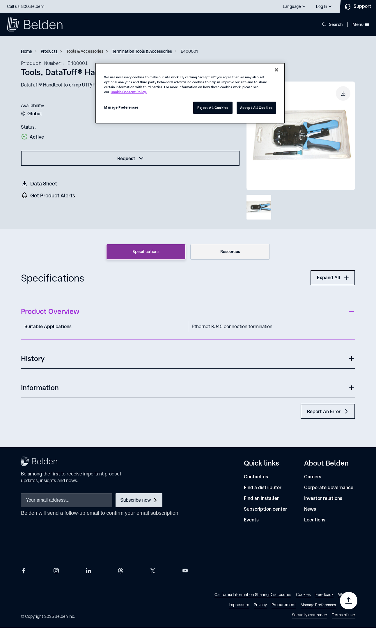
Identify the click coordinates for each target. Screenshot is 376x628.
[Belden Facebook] (24, 570)
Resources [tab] (230, 251)
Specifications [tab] (145, 251)
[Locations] (314, 519)
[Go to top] (348, 600)
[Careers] (312, 476)
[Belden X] (153, 570)
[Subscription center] (265, 509)
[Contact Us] (358, 6)
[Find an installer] (261, 498)
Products (49, 51)
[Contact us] (256, 476)
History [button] (33, 358)
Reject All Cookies (212, 107)
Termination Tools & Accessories (142, 51)
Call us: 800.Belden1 (26, 6)
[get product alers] (48, 195)
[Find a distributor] (262, 487)
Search (336, 24)
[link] (252, 595)
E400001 (189, 51)
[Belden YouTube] (185, 570)
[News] (310, 509)
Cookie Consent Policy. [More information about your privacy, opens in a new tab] (129, 92)
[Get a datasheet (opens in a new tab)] (39, 183)
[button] (294, 6)
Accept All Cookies (256, 107)
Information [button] (40, 387)
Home (26, 51)
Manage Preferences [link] (318, 605)
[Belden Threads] (120, 570)
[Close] (276, 69)
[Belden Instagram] (56, 570)
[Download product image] (343, 93)
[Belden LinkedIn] (88, 570)
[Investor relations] (323, 498)
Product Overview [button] (50, 311)
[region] (190, 93)
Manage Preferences (121, 107)
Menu (360, 24)
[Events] (251, 519)
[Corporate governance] (328, 487)
